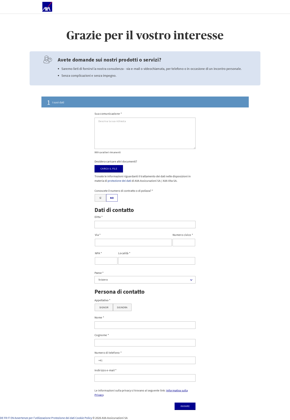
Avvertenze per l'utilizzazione (32, 418)
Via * (98, 235)
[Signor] (104, 307)
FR (6, 418)
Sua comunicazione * (108, 113)
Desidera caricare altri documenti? (116, 161)
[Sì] (100, 198)
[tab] (145, 102)
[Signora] (122, 307)
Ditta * (99, 217)
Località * (124, 253)
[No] (112, 198)
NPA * (98, 253)
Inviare (185, 406)
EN (12, 418)
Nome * (99, 317)
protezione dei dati (119, 180)
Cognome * (102, 335)
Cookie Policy (83, 418)
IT (9, 418)
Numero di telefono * (108, 352)
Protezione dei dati (63, 418)
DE (2, 418)
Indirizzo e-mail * (106, 370)
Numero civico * (183, 235)
